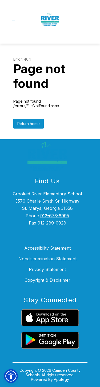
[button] (11, 376)
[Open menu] (14, 22)
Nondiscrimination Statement (47, 258)
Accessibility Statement (47, 248)
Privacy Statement (47, 269)
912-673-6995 (54, 215)
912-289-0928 (52, 223)
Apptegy (61, 379)
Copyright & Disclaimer (47, 280)
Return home (28, 123)
